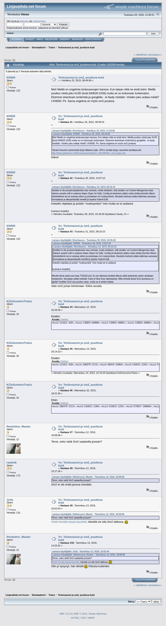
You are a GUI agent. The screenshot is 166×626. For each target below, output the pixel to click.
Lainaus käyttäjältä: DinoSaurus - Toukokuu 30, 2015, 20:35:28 (84, 240)
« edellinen (140, 54)
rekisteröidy (39, 21)
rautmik (11, 462)
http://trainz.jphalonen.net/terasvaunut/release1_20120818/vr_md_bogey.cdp (88, 153)
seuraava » (155, 54)
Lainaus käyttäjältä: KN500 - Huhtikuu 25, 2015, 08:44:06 (81, 134)
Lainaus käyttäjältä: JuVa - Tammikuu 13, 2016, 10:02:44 (80, 551)
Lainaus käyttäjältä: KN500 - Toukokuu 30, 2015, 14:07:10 (82, 243)
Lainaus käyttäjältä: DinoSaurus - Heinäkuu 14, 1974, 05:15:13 (83, 187)
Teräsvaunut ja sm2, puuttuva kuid (81, 77)
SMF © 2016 (80, 613)
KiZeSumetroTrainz (19, 301)
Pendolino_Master (18, 426)
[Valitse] (64, 319)
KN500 (10, 77)
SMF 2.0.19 (65, 613)
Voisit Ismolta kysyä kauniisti (68, 521)
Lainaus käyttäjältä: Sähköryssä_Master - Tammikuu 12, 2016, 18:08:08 (88, 477)
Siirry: (131, 601)
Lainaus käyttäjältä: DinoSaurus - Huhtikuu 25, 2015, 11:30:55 (83, 131)
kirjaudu (24, 21)
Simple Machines (97, 613)
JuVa (9, 499)
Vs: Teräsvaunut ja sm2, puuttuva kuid (80, 117)
